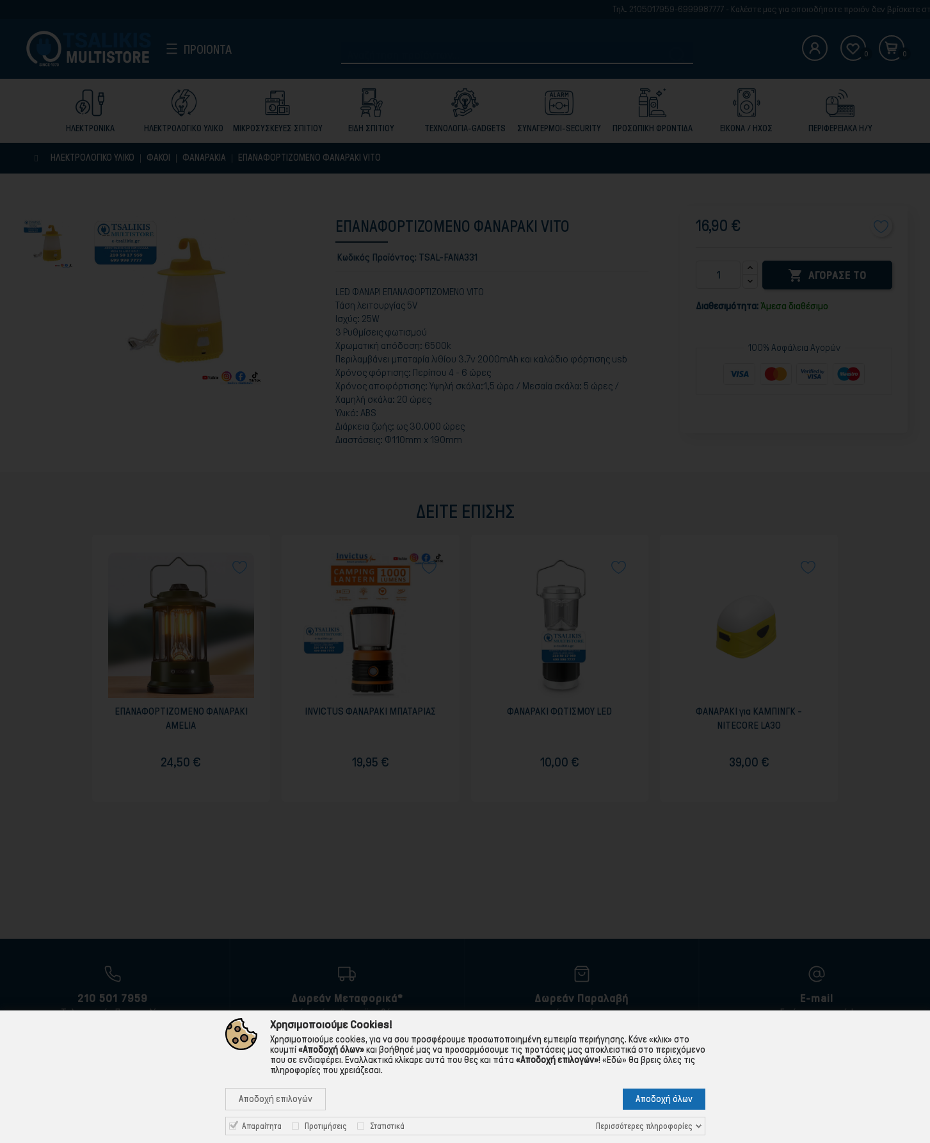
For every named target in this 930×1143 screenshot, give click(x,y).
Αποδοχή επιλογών (275, 1099)
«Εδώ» (614, 1060)
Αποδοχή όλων (664, 1099)
